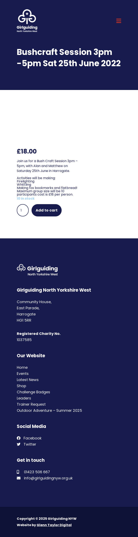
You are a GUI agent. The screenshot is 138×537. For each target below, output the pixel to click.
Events (23, 373)
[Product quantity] (23, 210)
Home (22, 367)
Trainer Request (31, 404)
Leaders (24, 398)
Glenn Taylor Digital (54, 525)
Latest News (28, 379)
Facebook (29, 438)
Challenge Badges (33, 392)
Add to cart (47, 210)
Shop (21, 385)
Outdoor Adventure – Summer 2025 (49, 410)
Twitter (26, 444)
